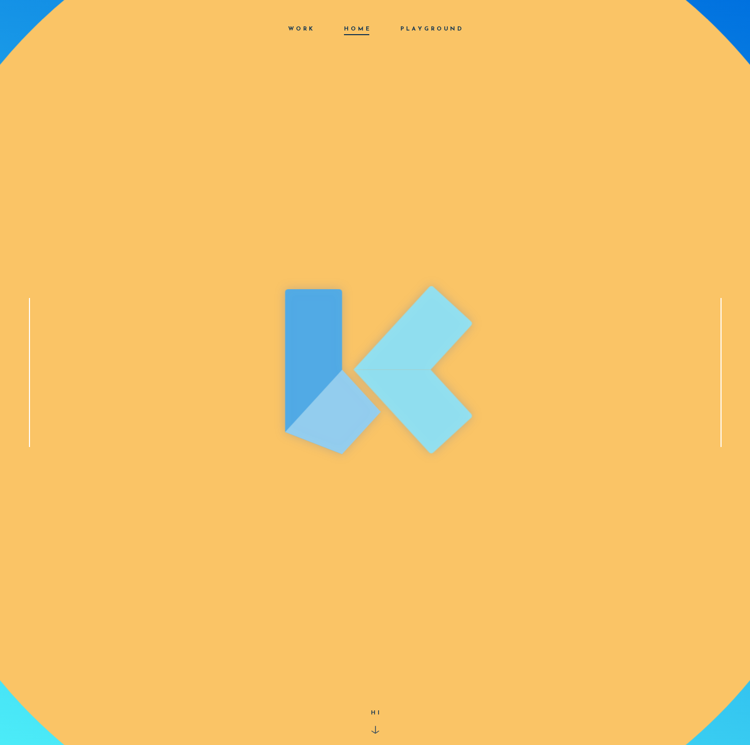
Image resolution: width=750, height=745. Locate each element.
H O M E (356, 29)
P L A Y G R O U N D (431, 29)
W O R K (300, 29)
